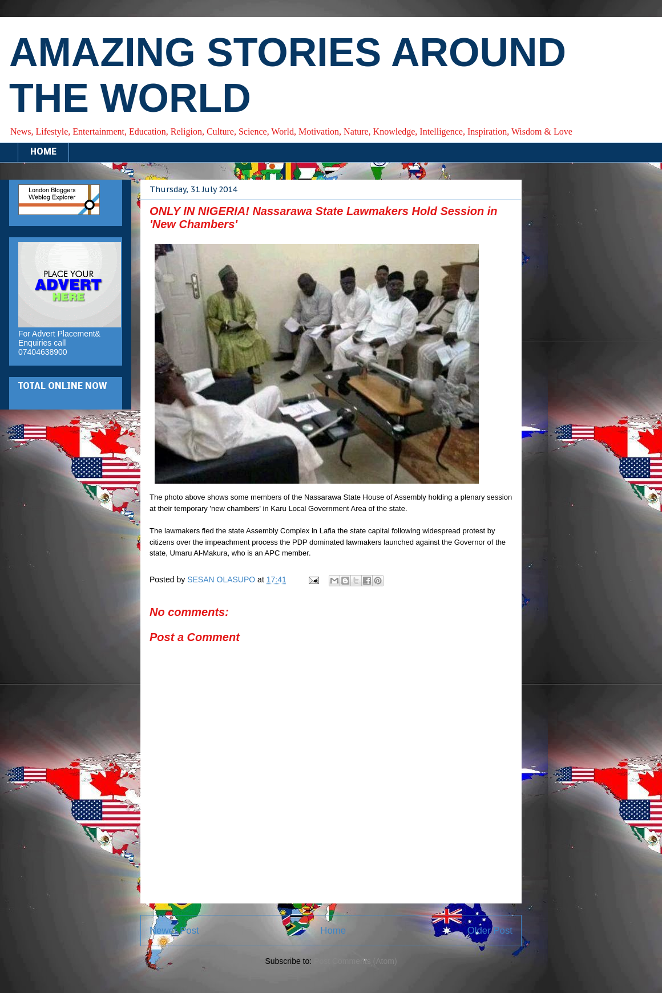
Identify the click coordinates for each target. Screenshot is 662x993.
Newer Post (174, 930)
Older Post (489, 930)
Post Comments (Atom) (355, 961)
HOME (43, 152)
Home (333, 930)
